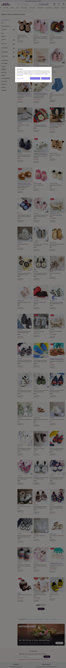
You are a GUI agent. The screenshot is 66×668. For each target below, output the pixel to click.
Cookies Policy (21, 74)
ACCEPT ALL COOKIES (46, 78)
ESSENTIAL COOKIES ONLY (35, 78)
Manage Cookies (20, 78)
